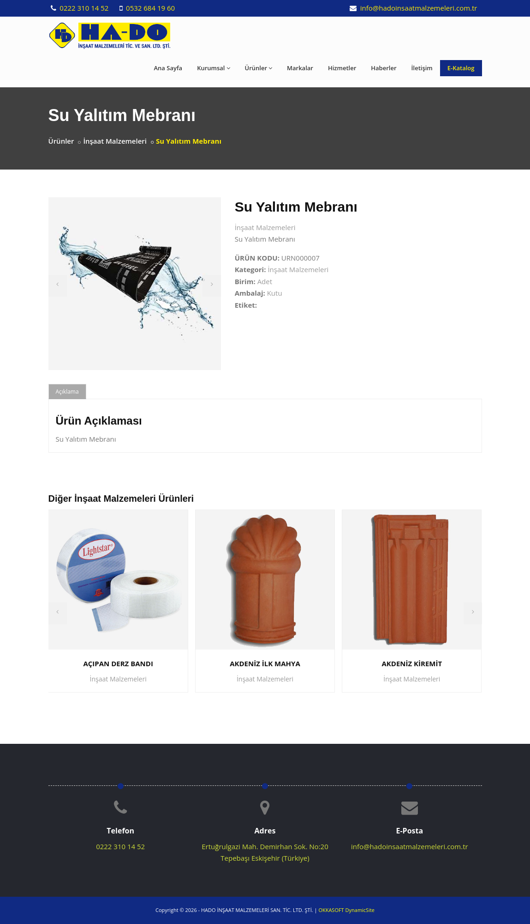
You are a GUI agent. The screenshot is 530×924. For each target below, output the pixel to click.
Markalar (300, 68)
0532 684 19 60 (149, 7)
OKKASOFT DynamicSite (346, 909)
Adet (264, 281)
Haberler (383, 68)
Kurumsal (213, 68)
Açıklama (67, 391)
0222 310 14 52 (83, 7)
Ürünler (259, 68)
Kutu (274, 293)
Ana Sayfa (168, 68)
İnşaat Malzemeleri (115, 141)
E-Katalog (461, 68)
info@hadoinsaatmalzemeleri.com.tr (417, 7)
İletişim (422, 68)
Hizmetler (342, 68)
